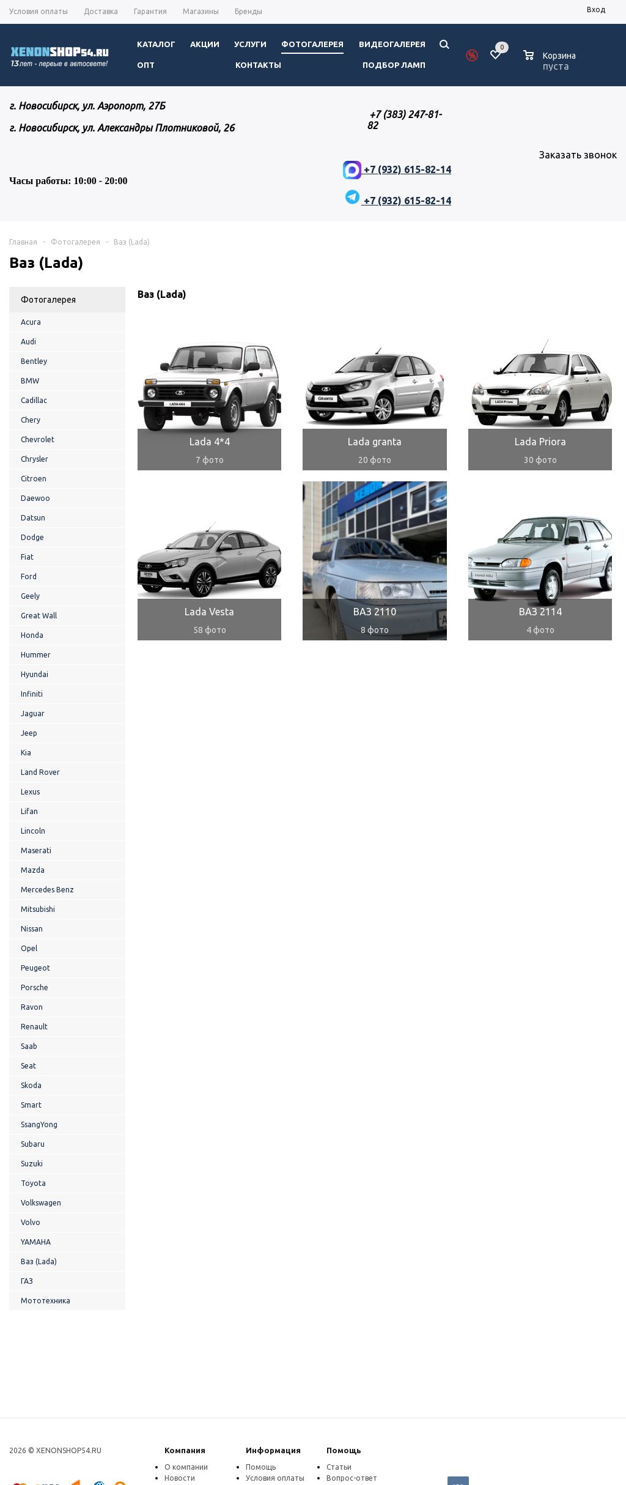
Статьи (339, 1467)
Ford (29, 576)
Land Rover (40, 772)
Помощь (343, 1450)
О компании (186, 1467)
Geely (30, 596)
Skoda (31, 1085)
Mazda (33, 870)
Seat (28, 1066)
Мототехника (45, 1301)
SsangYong (39, 1124)
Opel (29, 948)
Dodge (32, 537)
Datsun (33, 518)
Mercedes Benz (47, 890)
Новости (179, 1478)
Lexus (30, 792)
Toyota (33, 1183)
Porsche (34, 987)
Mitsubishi (38, 909)
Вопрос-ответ (351, 1478)
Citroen (33, 479)
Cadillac (34, 400)
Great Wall (39, 616)
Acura (31, 322)
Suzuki (32, 1164)
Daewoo (35, 498)
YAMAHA (36, 1242)
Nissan (32, 929)
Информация (273, 1450)
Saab (29, 1046)
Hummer (36, 655)
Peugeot (35, 968)
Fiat (27, 557)
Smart (31, 1105)
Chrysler (34, 459)
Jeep (29, 733)
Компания (184, 1450)
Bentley (34, 361)
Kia (26, 753)
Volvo (30, 1222)
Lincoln (33, 831)
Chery (30, 420)
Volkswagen (41, 1203)
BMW (30, 381)
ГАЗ (27, 1281)
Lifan (29, 811)
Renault (34, 1027)
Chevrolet (37, 439)
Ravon (32, 1007)
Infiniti (32, 694)
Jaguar (33, 713)
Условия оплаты (275, 1478)
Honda (32, 635)
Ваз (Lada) (39, 1261)
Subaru (33, 1144)
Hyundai (34, 674)
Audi (28, 342)
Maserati (36, 850)
